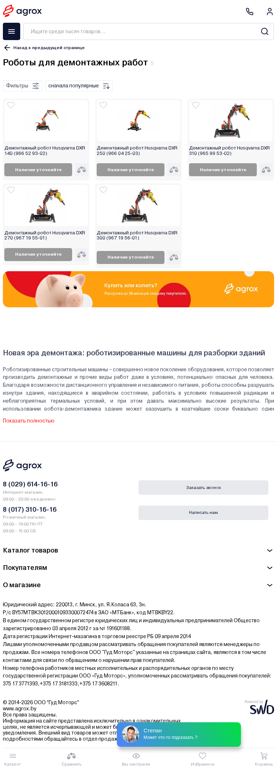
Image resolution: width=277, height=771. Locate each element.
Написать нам (203, 512)
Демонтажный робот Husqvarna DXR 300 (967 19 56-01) (137, 235)
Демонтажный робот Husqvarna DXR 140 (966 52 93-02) (44, 151)
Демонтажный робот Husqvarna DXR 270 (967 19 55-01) (44, 235)
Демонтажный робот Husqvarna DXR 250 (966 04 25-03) (137, 151)
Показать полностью (28, 421)
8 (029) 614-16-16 (30, 484)
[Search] (264, 31)
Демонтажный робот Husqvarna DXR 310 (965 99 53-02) (229, 151)
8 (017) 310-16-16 (30, 509)
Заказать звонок (203, 487)
